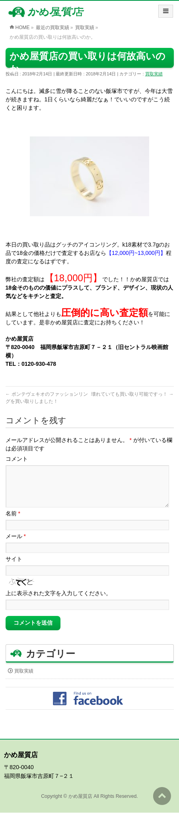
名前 (13, 523)
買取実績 (154, 73)
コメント (17, 459)
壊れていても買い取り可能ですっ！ (132, 394)
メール (16, 546)
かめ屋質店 (80, 796)
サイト (14, 568)
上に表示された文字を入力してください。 (58, 603)
